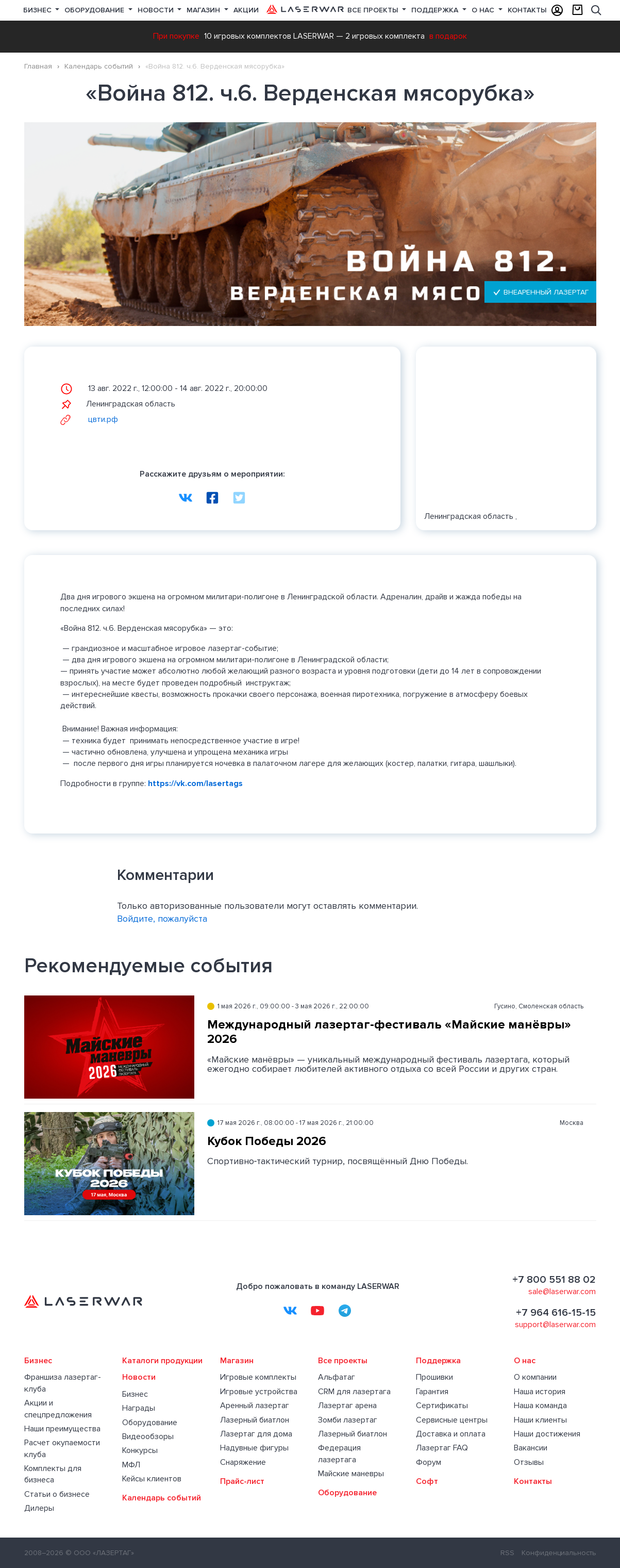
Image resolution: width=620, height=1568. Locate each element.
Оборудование (95, 10)
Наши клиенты (540, 1420)
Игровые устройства (258, 1391)
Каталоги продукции (162, 1360)
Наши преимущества (62, 1429)
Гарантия (432, 1391)
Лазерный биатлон (254, 1420)
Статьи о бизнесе (57, 1494)
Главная (38, 66)
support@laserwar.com (555, 1324)
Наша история (539, 1391)
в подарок (448, 36)
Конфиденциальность (559, 1552)
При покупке (176, 36)
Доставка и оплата (450, 1434)
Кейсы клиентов (151, 1479)
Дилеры (39, 1508)
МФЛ (131, 1465)
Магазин (204, 10)
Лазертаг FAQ (442, 1448)
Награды (138, 1408)
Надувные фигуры (254, 1448)
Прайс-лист (242, 1481)
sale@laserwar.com (562, 1291)
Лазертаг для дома (256, 1434)
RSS (507, 1552)
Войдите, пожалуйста (162, 918)
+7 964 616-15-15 (556, 1312)
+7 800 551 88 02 (554, 1279)
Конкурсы (140, 1450)
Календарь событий (98, 66)
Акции (246, 10)
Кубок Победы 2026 (266, 1141)
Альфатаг (336, 1377)
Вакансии (530, 1448)
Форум (428, 1462)
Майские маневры (351, 1473)
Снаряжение (243, 1462)
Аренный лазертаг (254, 1405)
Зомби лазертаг (347, 1420)
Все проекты (342, 1360)
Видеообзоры (148, 1436)
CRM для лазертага (354, 1391)
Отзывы (529, 1462)
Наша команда (540, 1405)
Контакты (527, 10)
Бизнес (38, 10)
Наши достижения (547, 1434)
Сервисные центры (452, 1420)
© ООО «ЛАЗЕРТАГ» (99, 1552)
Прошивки (434, 1377)
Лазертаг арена (347, 1405)
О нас (484, 10)
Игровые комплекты (258, 1377)
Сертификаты (442, 1405)
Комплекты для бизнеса (52, 1474)
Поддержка (435, 10)
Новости (157, 10)
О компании (535, 1377)
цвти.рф (89, 419)
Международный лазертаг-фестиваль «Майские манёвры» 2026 (389, 1032)
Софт (427, 1481)
